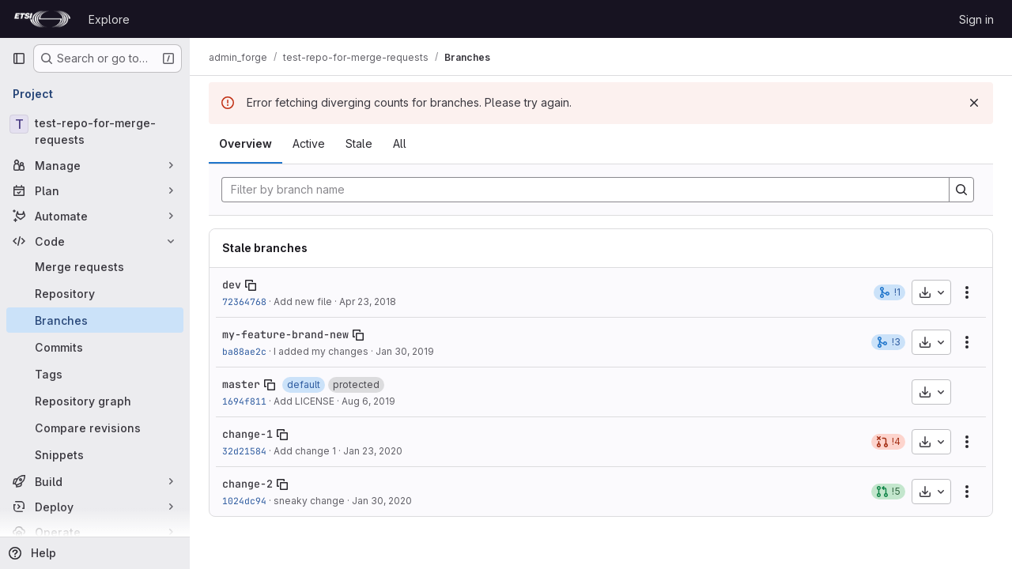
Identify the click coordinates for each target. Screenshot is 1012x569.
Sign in (976, 19)
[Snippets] (94, 454)
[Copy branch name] (250, 285)
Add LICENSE (304, 401)
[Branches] (94, 320)
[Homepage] (42, 19)
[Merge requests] (94, 266)
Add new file (303, 301)
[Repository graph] (94, 400)
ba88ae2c (244, 351)
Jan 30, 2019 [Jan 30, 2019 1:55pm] (405, 351)
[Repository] (94, 293)
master (241, 384)
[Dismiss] (974, 102)
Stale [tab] (359, 143)
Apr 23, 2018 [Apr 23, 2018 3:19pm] (367, 301)
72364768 (244, 301)
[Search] (961, 189)
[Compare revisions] (94, 427)
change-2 (247, 484)
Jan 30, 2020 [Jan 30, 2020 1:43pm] (382, 501)
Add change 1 (305, 451)
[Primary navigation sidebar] (19, 58)
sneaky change (309, 501)
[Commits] (94, 347)
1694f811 (244, 401)
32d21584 (244, 451)
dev (231, 284)
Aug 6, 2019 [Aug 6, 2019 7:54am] (368, 401)
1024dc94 (244, 501)
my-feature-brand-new (285, 334)
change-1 (247, 434)
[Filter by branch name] (585, 189)
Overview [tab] (245, 143)
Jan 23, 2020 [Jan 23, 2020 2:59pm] (372, 451)
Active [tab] (309, 143)
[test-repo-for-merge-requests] (94, 131)
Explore (109, 19)
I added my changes (321, 351)
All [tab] (399, 143)
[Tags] (94, 373)
